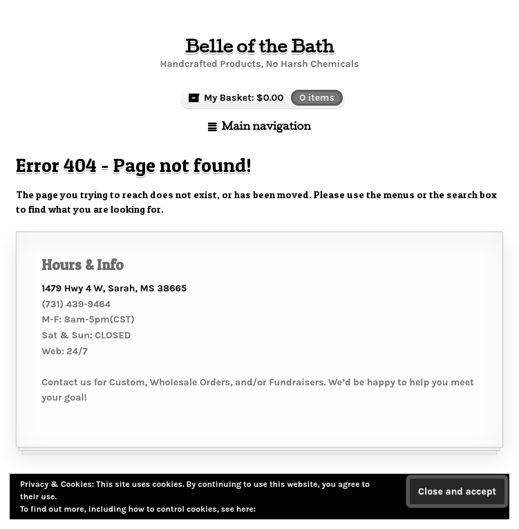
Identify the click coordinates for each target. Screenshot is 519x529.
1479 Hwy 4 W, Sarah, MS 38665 (114, 288)
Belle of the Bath (259, 46)
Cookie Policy (284, 509)
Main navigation (265, 125)
